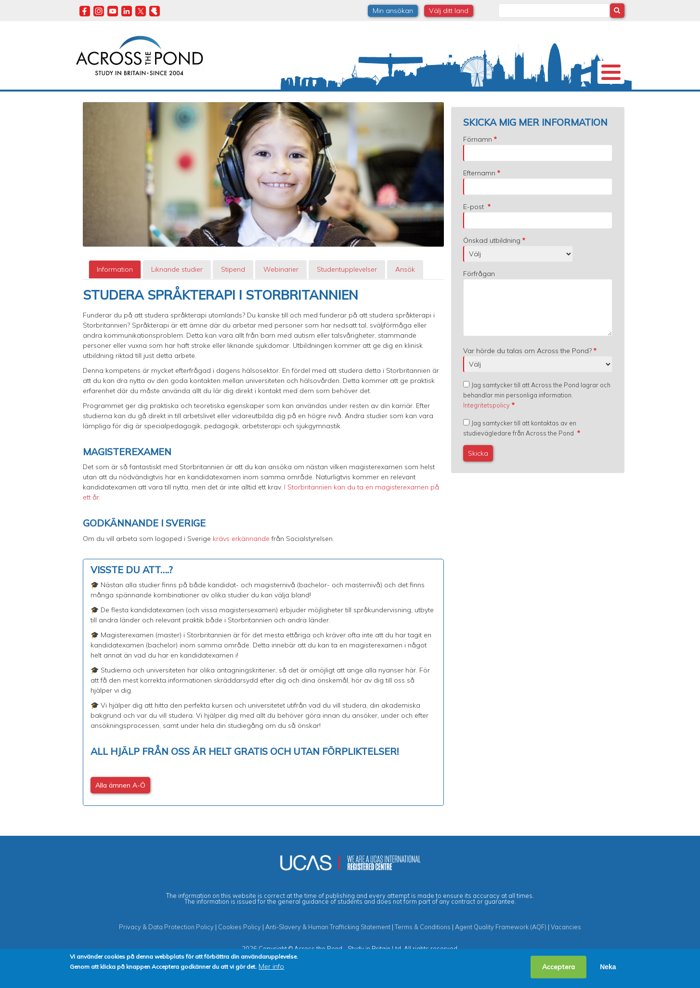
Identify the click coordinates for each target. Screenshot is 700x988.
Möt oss (484, 103)
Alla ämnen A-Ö (120, 811)
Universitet (153, 103)
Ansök (405, 295)
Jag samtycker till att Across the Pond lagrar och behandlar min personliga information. (536, 421)
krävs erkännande (241, 564)
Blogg (537, 103)
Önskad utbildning (491, 266)
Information (115, 295)
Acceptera (558, 966)
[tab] (115, 295)
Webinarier (280, 295)
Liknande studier (177, 295)
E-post (474, 232)
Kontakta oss (585, 103)
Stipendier (306, 103)
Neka (608, 967)
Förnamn (477, 165)
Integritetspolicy (486, 431)
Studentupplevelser (423, 103)
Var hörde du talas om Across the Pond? (527, 376)
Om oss (94, 103)
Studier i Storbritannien (216, 103)
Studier (358, 103)
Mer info (271, 966)
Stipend (233, 295)
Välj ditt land (448, 10)
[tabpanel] (263, 573)
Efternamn (479, 199)
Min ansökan (393, 10)
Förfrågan (479, 299)
